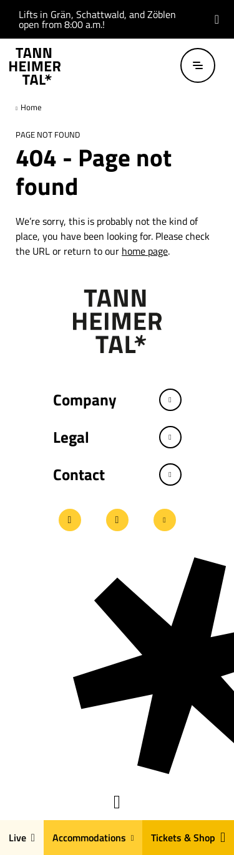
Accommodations (93, 837)
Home (30, 107)
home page (145, 250)
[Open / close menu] (197, 65)
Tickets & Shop (188, 837)
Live (22, 837)
